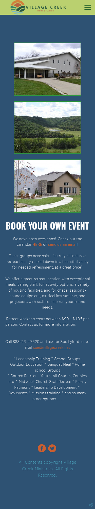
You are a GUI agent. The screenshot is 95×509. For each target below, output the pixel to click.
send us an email (62, 244)
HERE (36, 244)
